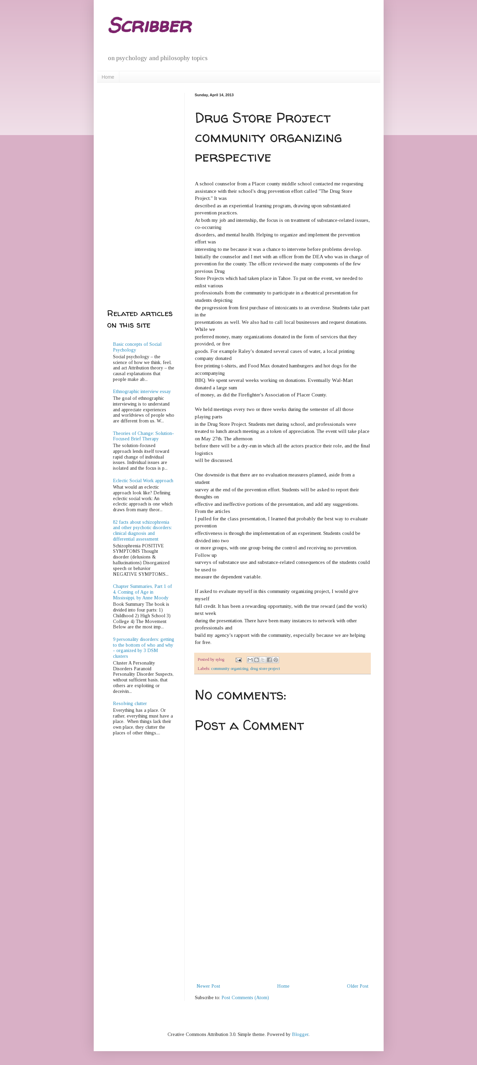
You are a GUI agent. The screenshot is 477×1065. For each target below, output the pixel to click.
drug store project (265, 668)
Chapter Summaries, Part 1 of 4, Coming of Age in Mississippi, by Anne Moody (142, 592)
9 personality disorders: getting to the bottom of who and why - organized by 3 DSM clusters (143, 648)
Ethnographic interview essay (142, 391)
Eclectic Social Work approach (143, 480)
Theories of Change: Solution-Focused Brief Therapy (143, 436)
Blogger (300, 1034)
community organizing (229, 668)
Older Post (357, 986)
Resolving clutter (130, 703)
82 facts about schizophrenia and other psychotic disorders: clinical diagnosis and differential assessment (142, 531)
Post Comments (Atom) (245, 997)
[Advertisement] (282, 931)
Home (108, 77)
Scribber (149, 25)
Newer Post (208, 986)
